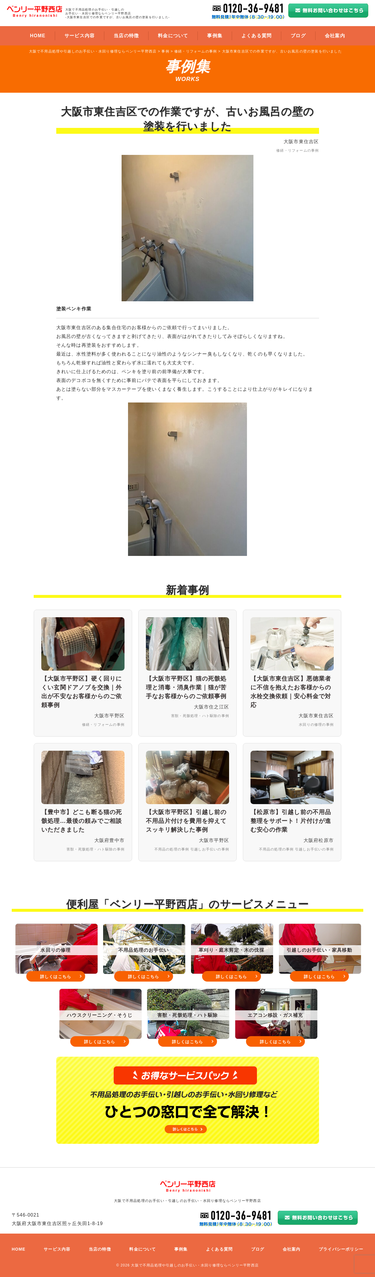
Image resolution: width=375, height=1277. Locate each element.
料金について (173, 35)
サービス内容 (79, 35)
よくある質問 (256, 35)
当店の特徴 (126, 35)
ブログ (298, 35)
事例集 (214, 35)
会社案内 (335, 35)
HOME (37, 35)
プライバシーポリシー (341, 1249)
